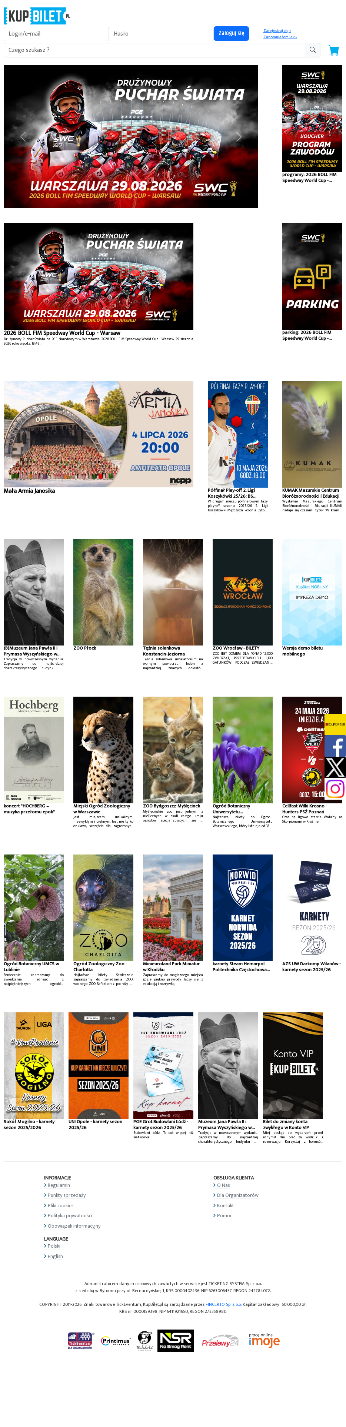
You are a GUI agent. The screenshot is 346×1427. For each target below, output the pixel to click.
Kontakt (225, 1205)
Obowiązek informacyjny (74, 1226)
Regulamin (59, 1185)
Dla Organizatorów (238, 1195)
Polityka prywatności (70, 1215)
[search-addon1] (154, 50)
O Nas (223, 1185)
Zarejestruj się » (277, 30)
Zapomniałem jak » (280, 37)
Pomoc (224, 1215)
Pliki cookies (61, 1205)
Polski (54, 1246)
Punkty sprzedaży (67, 1195)
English (55, 1256)
